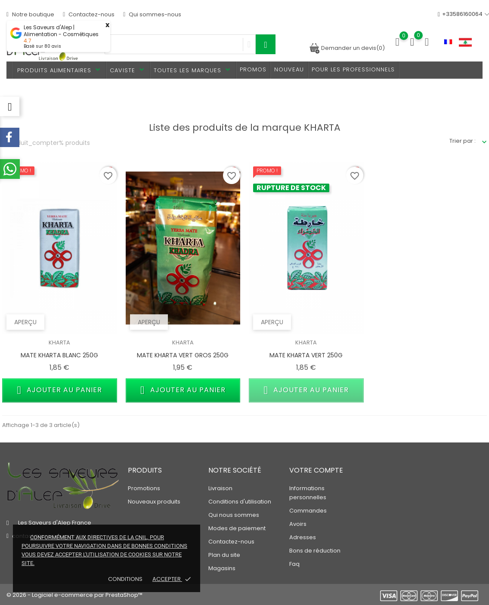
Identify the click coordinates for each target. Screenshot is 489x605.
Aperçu (25, 322)
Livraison (220, 488)
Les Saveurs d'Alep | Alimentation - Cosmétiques (61, 31)
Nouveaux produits (154, 502)
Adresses (302, 537)
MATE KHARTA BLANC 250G (59, 355)
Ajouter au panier (59, 390)
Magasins (221, 568)
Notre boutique (30, 14)
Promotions (144, 488)
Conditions (126, 579)
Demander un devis (347, 48)
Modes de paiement (237, 528)
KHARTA (59, 342)
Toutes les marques (193, 69)
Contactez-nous (89, 14)
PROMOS (253, 69)
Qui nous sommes (233, 515)
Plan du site (224, 555)
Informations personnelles (307, 492)
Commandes (308, 511)
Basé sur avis (42, 46)
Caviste (128, 69)
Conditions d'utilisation (239, 502)
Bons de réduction (314, 551)
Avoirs (297, 524)
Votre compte (316, 470)
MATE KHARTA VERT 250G (306, 355)
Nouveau (289, 69)
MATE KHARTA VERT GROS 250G (183, 355)
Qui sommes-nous (152, 14)
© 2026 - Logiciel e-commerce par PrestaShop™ (74, 595)
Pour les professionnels (353, 69)
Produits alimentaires (59, 69)
